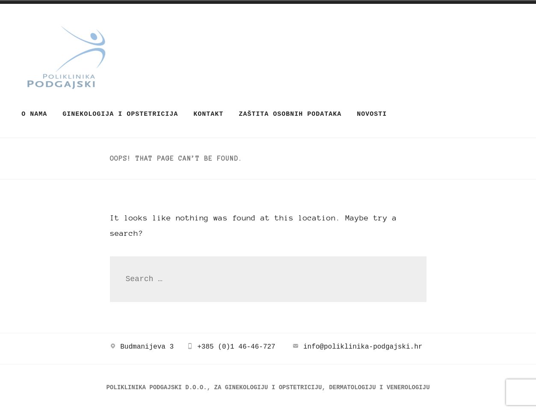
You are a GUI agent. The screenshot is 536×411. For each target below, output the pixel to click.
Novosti (372, 114)
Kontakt (208, 114)
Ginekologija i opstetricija (120, 114)
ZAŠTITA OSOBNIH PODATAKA (290, 114)
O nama (34, 114)
